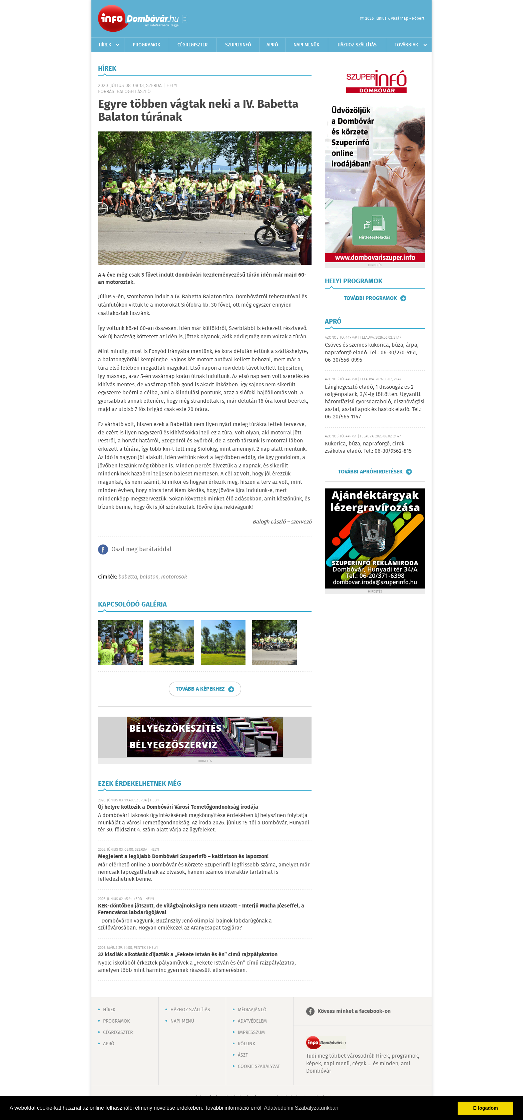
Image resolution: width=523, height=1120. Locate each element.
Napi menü (182, 1021)
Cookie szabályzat (259, 1066)
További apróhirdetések (370, 472)
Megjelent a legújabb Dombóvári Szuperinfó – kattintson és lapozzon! (183, 856)
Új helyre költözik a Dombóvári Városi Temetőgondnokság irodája (178, 807)
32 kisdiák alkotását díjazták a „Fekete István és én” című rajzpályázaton (188, 955)
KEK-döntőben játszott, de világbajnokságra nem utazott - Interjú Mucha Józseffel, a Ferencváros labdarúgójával (201, 909)
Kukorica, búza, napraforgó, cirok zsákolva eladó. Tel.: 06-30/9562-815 (368, 447)
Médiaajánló (252, 1010)
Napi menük (307, 45)
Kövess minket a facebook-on (354, 1011)
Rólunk (246, 1044)
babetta (127, 577)
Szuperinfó (238, 45)
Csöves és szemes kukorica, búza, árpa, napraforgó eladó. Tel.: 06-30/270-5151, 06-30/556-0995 (372, 352)
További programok (370, 298)
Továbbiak (406, 45)
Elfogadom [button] (485, 1108)
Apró (272, 45)
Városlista (184, 19)
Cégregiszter (192, 45)
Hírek (105, 45)
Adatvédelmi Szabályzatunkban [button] (301, 1108)
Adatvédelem (252, 1021)
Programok (146, 45)
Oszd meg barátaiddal (141, 549)
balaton (149, 577)
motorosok (174, 577)
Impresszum (251, 1032)
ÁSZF (243, 1055)
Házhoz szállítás (357, 45)
